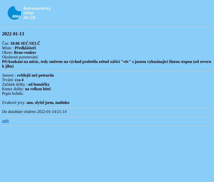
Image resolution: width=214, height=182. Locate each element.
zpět (5, 121)
